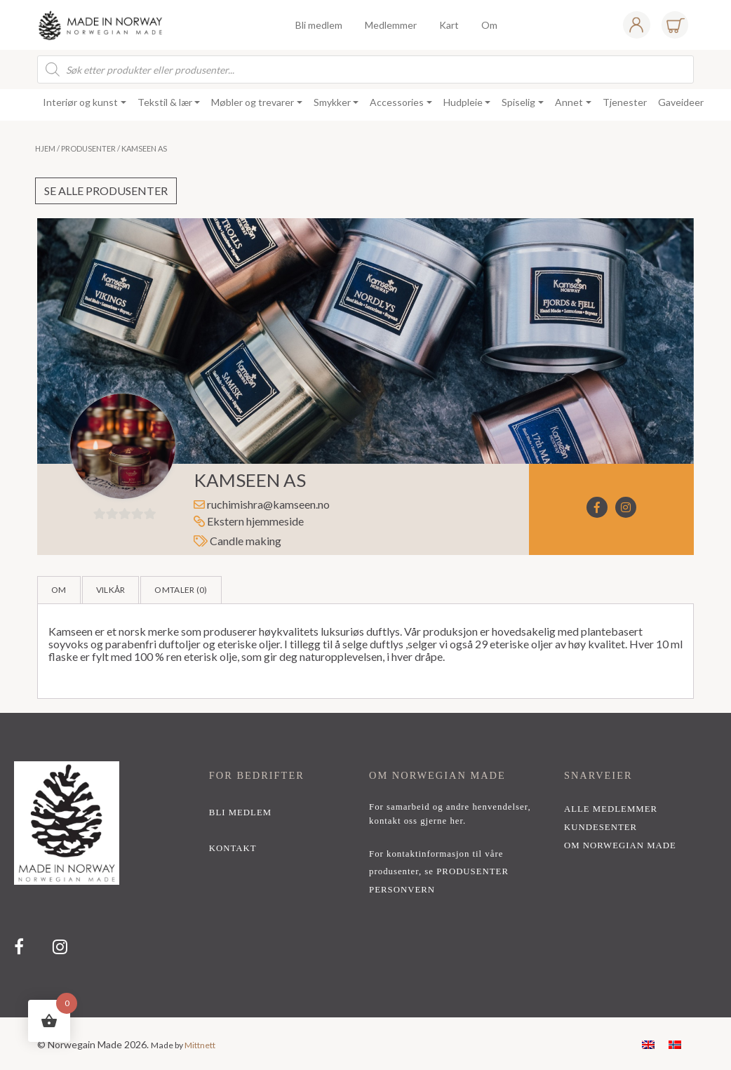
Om (59, 589)
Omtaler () (180, 589)
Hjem (45, 148)
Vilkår (111, 589)
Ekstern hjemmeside (249, 521)
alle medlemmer (610, 809)
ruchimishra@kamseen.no (268, 504)
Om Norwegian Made (620, 845)
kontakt (233, 848)
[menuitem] (648, 1043)
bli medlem (240, 812)
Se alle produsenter (106, 190)
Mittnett (200, 1045)
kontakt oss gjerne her (416, 821)
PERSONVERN (402, 890)
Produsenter (88, 148)
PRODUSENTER (472, 871)
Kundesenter (600, 827)
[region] (365, 865)
